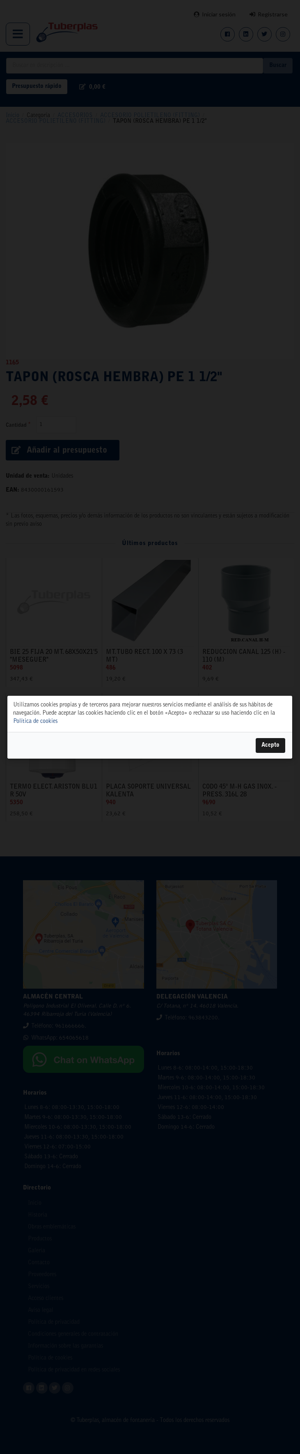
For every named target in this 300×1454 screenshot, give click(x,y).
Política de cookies (35, 721)
